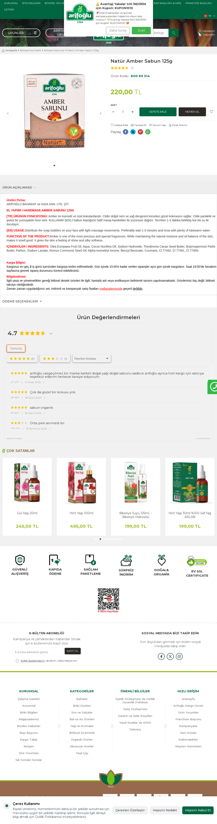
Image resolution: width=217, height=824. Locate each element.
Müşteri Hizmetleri (188, 746)
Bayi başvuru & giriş (167, 3)
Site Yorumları (29, 753)
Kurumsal (11, 3)
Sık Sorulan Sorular (28, 760)
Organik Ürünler (82, 739)
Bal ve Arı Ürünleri (82, 719)
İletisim (9, 9)
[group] (54, 110)
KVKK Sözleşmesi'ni (33, 660)
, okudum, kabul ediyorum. (47, 660)
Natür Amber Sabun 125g (83, 50)
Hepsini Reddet (165, 810)
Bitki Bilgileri (31, 3)
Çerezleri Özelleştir (130, 810)
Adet (114, 105)
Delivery (135, 729)
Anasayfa (9, 50)
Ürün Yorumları (188, 712)
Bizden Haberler (28, 726)
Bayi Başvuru (28, 732)
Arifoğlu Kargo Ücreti (188, 705)
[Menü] (21, 33)
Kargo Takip (29, 739)
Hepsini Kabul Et (198, 810)
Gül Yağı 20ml (81, 513)
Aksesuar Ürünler (82, 746)
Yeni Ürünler (188, 732)
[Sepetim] (206, 34)
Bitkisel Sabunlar (54, 50)
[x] (170, 656)
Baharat (82, 699)
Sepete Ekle (158, 112)
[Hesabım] (206, 31)
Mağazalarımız (29, 719)
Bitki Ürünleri (82, 705)
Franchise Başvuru (198, 3)
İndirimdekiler (188, 739)
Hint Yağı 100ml (135, 513)
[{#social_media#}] (159, 656)
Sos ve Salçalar (82, 712)
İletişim (29, 746)
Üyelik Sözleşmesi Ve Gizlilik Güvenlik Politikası (135, 700)
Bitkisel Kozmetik (30, 50)
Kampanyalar (188, 726)
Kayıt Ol (72, 650)
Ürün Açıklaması (19, 188)
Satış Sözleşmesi (135, 709)
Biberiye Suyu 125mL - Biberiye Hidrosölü (190, 515)
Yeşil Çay (82, 753)
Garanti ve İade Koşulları (135, 715)
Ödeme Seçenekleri (22, 301)
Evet (141, 30)
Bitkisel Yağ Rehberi (58, 3)
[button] (54, 165)
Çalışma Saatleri (29, 699)
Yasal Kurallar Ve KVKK (135, 722)
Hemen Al (192, 112)
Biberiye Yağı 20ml (27, 513)
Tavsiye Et (138, 125)
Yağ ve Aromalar (82, 726)
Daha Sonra (117, 30)
